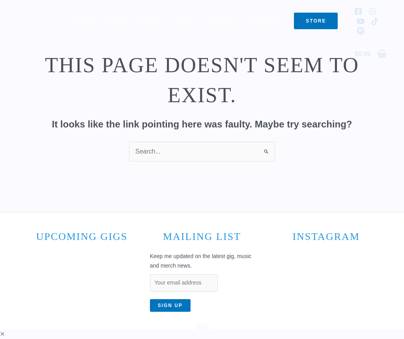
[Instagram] (372, 11)
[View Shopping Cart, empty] (371, 54)
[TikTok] (375, 21)
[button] (316, 21)
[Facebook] (358, 11)
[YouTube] (360, 21)
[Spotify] (360, 31)
